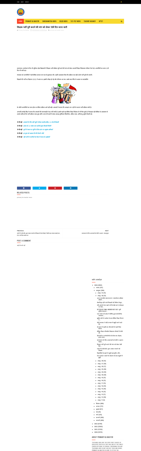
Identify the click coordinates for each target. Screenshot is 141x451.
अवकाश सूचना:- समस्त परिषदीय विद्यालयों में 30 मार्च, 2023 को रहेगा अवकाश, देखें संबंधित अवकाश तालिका (113, 320)
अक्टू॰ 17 (100, 130)
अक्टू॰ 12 (100, 144)
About (22, 2)
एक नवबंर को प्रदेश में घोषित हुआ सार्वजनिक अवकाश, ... (109, 61)
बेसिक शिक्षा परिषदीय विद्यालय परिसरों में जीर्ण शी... (110, 79)
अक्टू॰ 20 (101, 122)
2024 (96, 32)
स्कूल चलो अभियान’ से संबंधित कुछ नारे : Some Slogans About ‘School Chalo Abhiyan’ (38, 401)
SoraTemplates (26, 448)
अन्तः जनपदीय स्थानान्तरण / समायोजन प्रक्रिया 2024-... (110, 46)
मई (97, 159)
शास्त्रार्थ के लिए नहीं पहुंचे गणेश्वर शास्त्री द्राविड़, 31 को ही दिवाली (41, 129)
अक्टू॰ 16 (100, 133)
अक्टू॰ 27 (101, 111)
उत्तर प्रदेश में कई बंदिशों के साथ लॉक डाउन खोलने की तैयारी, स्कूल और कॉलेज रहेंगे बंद (113, 292)
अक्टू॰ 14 (100, 139)
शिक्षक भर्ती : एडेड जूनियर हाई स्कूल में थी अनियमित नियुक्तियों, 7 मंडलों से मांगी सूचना (39, 419)
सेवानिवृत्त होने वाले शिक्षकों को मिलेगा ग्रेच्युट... (110, 49)
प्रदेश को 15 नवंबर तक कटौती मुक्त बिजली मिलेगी (37, 133)
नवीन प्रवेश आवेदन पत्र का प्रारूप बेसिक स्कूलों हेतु (38, 427)
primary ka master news (57, 30)
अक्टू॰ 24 (101, 119)
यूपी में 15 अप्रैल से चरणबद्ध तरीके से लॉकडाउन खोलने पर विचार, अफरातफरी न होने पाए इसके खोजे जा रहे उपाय (113, 340)
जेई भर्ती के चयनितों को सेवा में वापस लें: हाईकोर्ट (36, 144)
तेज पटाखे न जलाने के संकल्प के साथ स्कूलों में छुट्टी (110, 103)
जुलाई (98, 156)
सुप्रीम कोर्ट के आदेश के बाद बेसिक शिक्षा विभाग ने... (110, 66)
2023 (96, 171)
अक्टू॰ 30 (101, 43)
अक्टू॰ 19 (100, 124)
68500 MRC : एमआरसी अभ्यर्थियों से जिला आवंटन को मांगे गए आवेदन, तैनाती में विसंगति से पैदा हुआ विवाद (39, 410)
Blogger (41, 448)
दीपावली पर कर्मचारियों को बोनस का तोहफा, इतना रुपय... (109, 83)
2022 (96, 173)
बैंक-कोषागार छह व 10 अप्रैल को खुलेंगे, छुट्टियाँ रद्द (113, 309)
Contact (27, 2)
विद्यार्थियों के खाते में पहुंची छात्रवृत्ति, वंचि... (109, 100)
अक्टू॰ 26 (101, 113)
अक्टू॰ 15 (100, 136)
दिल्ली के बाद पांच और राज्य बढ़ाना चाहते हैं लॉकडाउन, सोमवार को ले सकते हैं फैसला (113, 381)
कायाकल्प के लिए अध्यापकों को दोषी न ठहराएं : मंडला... (110, 88)
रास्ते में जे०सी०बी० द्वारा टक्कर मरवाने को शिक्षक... (108, 96)
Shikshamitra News (49, 21)
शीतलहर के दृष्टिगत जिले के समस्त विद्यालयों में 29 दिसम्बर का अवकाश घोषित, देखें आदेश (113, 363)
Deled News (63, 21)
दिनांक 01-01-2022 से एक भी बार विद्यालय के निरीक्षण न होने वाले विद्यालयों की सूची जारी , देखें (113, 372)
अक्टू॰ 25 (101, 116)
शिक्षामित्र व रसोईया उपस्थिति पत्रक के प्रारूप (76, 427)
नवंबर (98, 34)
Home (18, 2)
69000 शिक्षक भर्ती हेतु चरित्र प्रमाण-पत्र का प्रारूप (76, 400)
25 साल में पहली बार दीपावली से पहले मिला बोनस (109, 75)
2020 (96, 179)
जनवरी (98, 167)
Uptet (101, 21)
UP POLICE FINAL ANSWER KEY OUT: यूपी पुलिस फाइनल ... (109, 57)
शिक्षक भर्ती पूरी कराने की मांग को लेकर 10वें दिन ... (109, 92)
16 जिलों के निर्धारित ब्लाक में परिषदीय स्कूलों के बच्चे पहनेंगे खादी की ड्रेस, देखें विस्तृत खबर (112, 301)
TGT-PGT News (76, 21)
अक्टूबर (98, 37)
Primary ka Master (32, 21)
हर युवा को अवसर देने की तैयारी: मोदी (33, 140)
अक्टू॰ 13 (100, 141)
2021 (96, 176)
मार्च (97, 162)
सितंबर (98, 150)
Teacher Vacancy (90, 21)
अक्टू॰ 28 (101, 108)
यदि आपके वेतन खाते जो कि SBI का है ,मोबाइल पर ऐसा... (110, 53)
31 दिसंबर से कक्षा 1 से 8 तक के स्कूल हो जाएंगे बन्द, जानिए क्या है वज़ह (113, 330)
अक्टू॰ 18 (100, 127)
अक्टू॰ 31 (100, 40)
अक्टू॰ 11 (100, 147)
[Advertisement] (52, 47)
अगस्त (98, 153)
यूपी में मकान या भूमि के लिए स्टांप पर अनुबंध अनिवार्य (38, 137)
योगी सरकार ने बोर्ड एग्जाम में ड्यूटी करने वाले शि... (109, 70)
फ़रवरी (98, 164)
